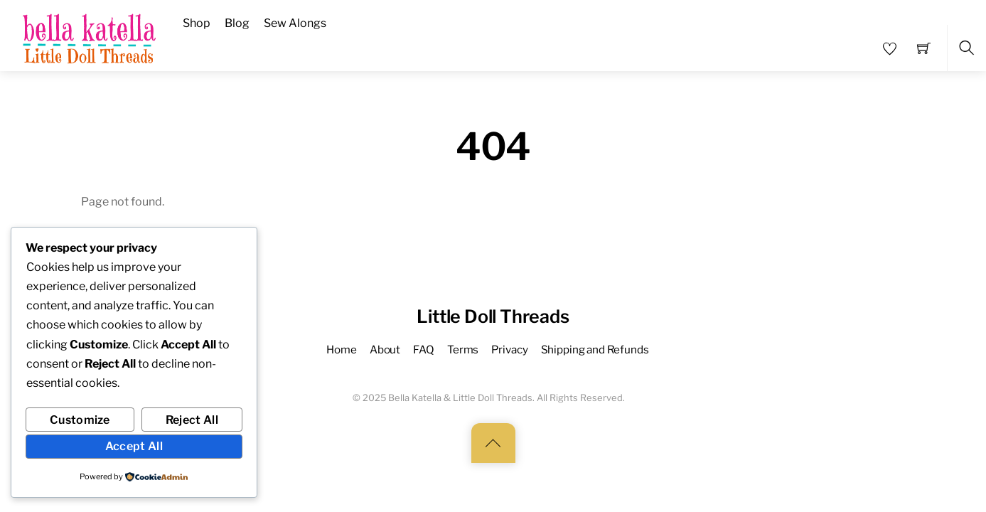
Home (341, 349)
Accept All (134, 446)
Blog (237, 23)
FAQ (423, 349)
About (385, 349)
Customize (80, 420)
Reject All (192, 420)
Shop (196, 23)
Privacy (509, 349)
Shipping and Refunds (595, 349)
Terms (462, 349)
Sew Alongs (295, 23)
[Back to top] (493, 443)
